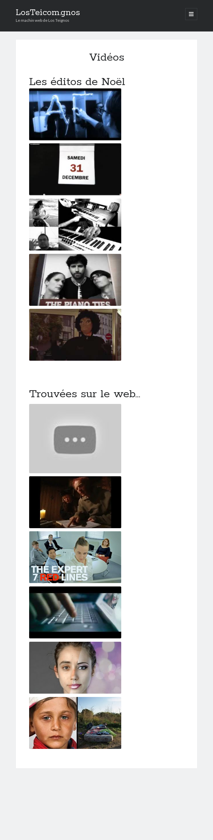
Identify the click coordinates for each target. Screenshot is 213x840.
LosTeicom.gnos (48, 12)
